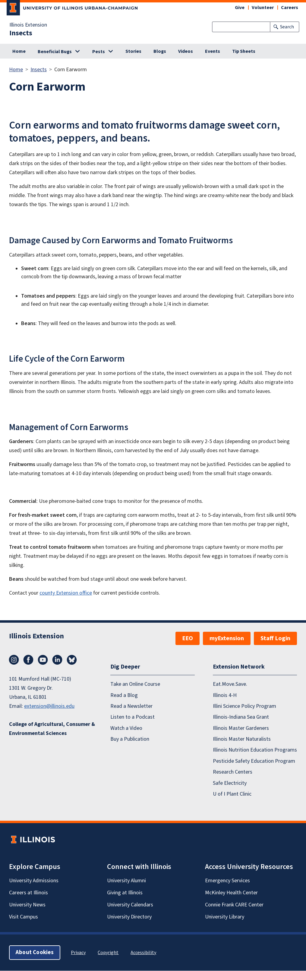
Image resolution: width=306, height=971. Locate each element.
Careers (289, 7)
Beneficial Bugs (55, 51)
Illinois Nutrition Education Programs (255, 750)
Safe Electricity (230, 783)
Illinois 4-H (225, 695)
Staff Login (275, 638)
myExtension (227, 638)
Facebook (28, 659)
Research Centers (232, 772)
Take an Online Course (135, 684)
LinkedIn (57, 659)
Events (212, 51)
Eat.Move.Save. (230, 684)
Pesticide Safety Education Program (254, 761)
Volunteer (263, 7)
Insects (20, 33)
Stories (133, 51)
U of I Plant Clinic (232, 794)
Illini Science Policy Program (244, 706)
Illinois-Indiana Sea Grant (241, 717)
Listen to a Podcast (132, 717)
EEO (187, 638)
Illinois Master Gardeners (241, 728)
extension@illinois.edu (49, 706)
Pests (98, 51)
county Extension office (65, 593)
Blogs (159, 51)
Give (239, 7)
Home (19, 51)
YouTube (42, 659)
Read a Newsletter (131, 706)
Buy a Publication (129, 739)
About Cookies (35, 953)
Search (287, 27)
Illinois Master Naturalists (242, 739)
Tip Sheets (243, 51)
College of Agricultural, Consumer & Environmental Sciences (52, 728)
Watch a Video (126, 728)
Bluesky (71, 659)
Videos (185, 51)
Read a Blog (124, 695)
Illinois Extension (28, 25)
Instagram (14, 659)
